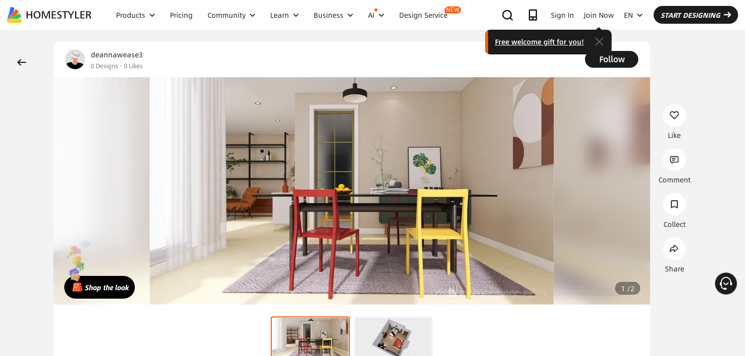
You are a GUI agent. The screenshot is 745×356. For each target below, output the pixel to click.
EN (633, 14)
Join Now (599, 14)
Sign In (562, 14)
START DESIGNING (696, 14)
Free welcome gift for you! (539, 41)
